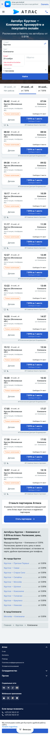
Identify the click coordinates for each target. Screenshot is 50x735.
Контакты (5, 655)
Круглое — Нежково (13, 605)
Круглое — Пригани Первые (16, 563)
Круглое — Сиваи (11, 568)
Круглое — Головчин (13, 596)
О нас (4, 651)
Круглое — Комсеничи (14, 591)
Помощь (5, 659)
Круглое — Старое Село (14, 572)
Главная (7, 625)
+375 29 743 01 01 (12, 712)
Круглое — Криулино (13, 600)
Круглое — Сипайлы (13, 577)
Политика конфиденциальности (13, 662)
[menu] (3, 12)
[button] (10, 89)
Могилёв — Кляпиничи (14, 616)
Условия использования (10, 666)
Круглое (19, 625)
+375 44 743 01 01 (12, 715)
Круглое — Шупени (12, 586)
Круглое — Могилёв (13, 582)
